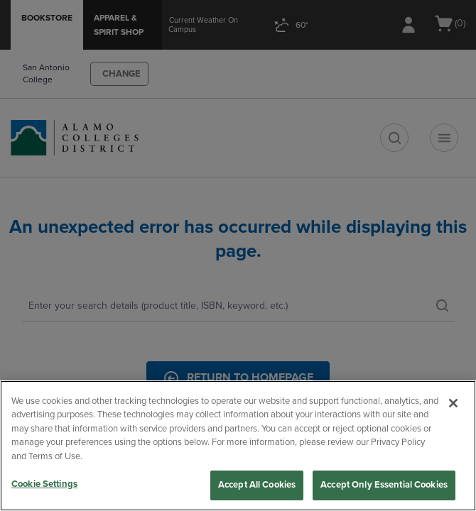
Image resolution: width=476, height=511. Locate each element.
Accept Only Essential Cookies (384, 484)
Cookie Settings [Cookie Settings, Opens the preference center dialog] (44, 484)
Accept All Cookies (257, 484)
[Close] (453, 403)
